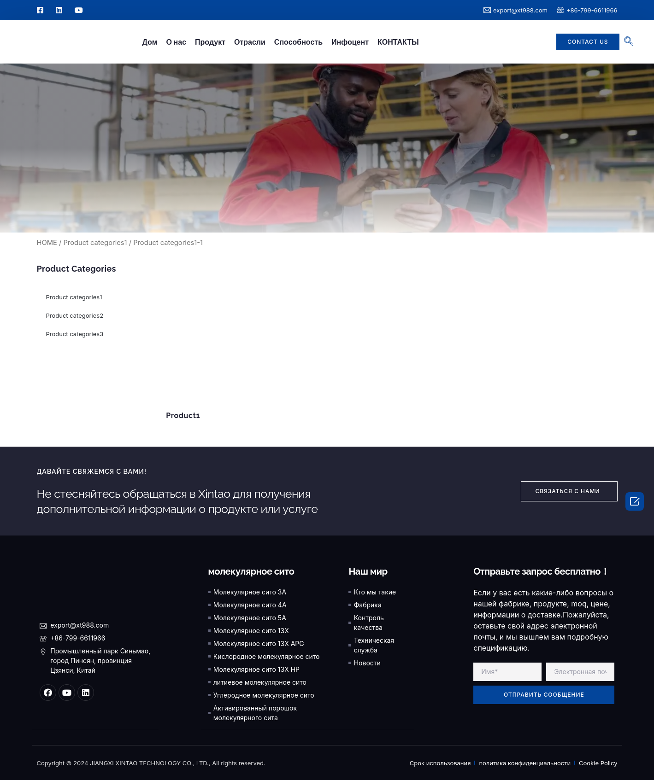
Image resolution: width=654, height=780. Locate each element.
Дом (149, 42)
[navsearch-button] (624, 42)
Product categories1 (95, 243)
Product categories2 (75, 315)
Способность (298, 42)
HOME (47, 243)
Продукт (210, 42)
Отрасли (249, 42)
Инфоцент (350, 42)
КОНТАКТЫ (398, 42)
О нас (176, 42)
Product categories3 (75, 334)
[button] (587, 42)
